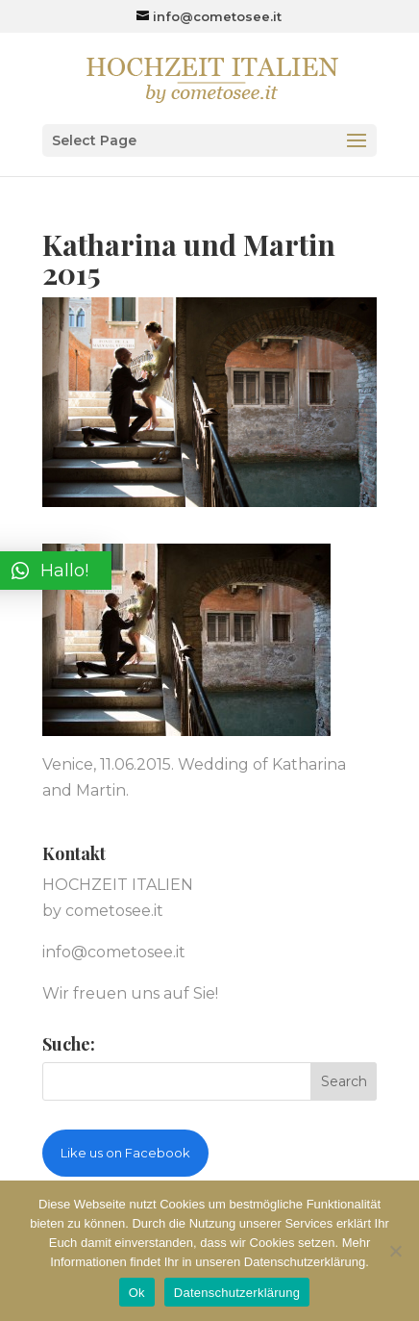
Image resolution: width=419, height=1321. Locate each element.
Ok (137, 1292)
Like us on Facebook (125, 1152)
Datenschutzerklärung (237, 1292)
